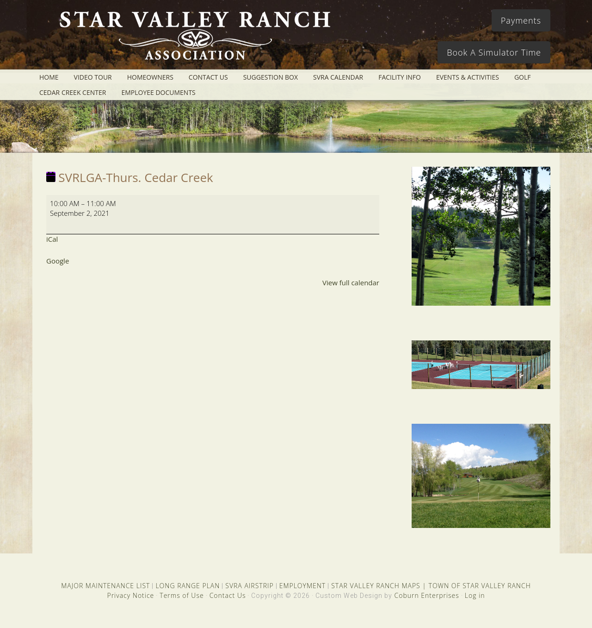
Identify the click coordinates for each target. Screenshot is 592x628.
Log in (475, 595)
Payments (521, 20)
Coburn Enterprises (426, 595)
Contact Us (228, 595)
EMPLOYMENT (302, 585)
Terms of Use (182, 595)
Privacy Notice (130, 595)
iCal (52, 239)
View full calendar (350, 282)
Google (57, 260)
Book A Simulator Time (494, 52)
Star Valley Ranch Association (190, 39)
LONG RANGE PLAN (187, 585)
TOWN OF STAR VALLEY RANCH (480, 585)
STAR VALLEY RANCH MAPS (375, 585)
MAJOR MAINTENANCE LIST (105, 585)
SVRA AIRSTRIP (249, 585)
